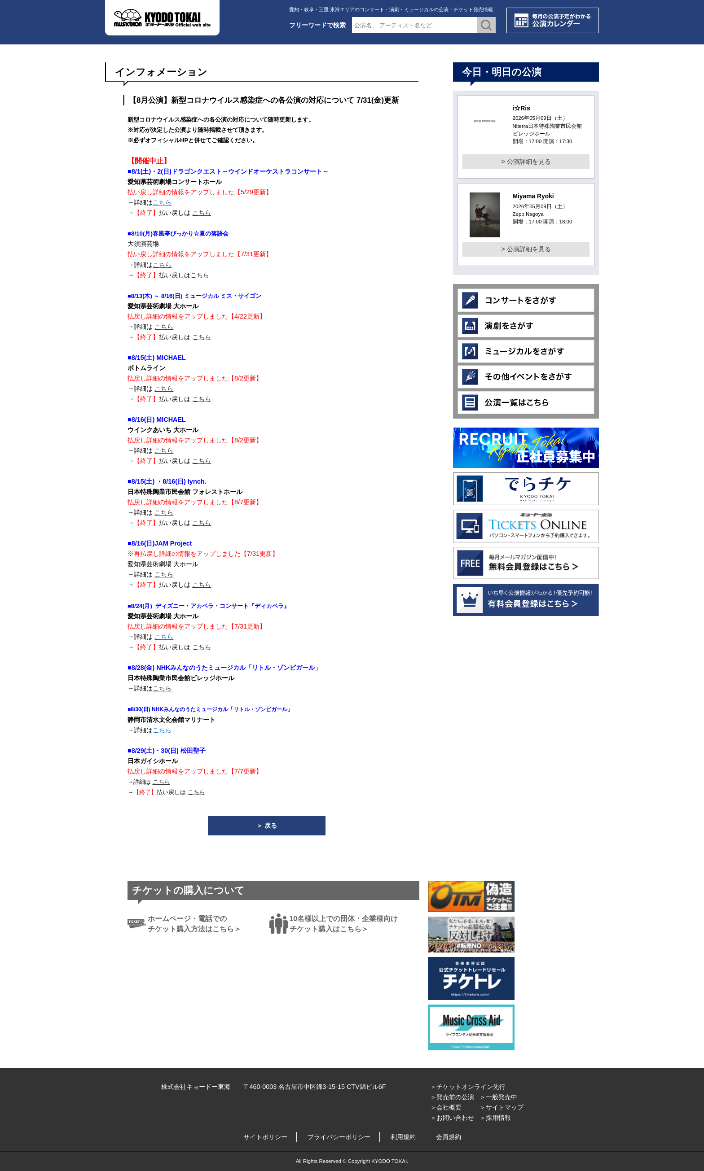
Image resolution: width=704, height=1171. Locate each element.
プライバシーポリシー (339, 1136)
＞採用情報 (495, 1117)
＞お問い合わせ (452, 1117)
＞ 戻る (266, 825)
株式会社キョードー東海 (195, 1086)
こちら (162, 202)
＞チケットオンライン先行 (468, 1086)
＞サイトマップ (502, 1107)
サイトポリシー (265, 1136)
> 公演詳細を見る (525, 161)
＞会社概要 (446, 1107)
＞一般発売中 (498, 1097)
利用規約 (403, 1136)
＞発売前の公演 (452, 1097)
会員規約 (448, 1136)
